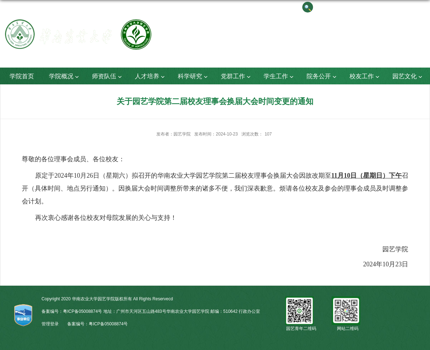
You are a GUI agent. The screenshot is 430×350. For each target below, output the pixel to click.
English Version (388, 7)
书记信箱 (329, 7)
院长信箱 (355, 7)
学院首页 (22, 76)
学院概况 (64, 76)
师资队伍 (107, 76)
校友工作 (365, 76)
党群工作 (236, 76)
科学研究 (193, 76)
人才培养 (150, 76)
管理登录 (50, 323)
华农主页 (420, 7)
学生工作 (279, 76)
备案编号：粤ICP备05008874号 (97, 323)
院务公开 (322, 76)
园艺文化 (408, 76)
